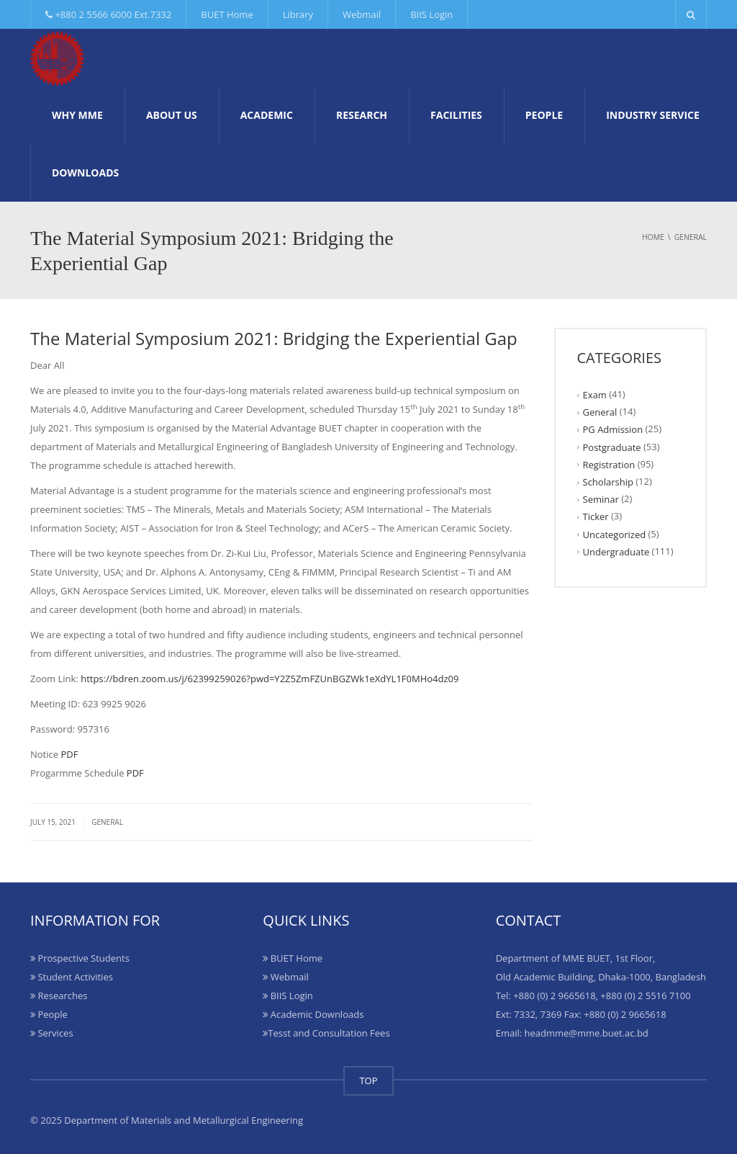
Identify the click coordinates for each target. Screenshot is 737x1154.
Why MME (77, 115)
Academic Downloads (313, 1014)
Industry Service (653, 115)
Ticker (596, 516)
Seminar (601, 499)
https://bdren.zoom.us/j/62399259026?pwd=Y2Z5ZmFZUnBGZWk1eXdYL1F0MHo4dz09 (269, 678)
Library (298, 14)
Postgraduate (612, 446)
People (544, 115)
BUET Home (227, 14)
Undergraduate (616, 551)
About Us (171, 115)
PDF (69, 754)
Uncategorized (614, 533)
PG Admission (613, 429)
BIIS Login (431, 14)
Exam (595, 394)
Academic (266, 115)
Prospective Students (80, 958)
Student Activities (71, 976)
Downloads (85, 172)
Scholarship (608, 481)
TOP (368, 1080)
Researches (58, 995)
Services (51, 1032)
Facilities (456, 115)
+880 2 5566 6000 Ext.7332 (108, 14)
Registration (609, 464)
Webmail (362, 14)
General (107, 822)
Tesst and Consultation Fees (326, 1032)
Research (361, 115)
